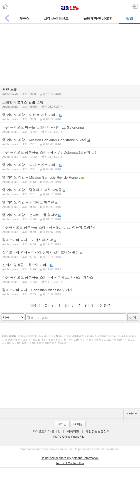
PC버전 (77, 424)
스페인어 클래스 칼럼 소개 (70, 104)
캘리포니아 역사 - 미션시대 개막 (70, 241)
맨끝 (107, 305)
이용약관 (73, 431)
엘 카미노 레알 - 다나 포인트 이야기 (70, 166)
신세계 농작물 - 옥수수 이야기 (70, 266)
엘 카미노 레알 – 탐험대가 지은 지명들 (70, 191)
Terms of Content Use (70, 463)
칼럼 (129, 18)
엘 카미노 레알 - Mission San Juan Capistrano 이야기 (70, 141)
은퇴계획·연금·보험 (98, 18)
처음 (33, 305)
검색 (132, 317)
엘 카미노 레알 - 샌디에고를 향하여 (70, 216)
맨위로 (131, 413)
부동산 (24, 18)
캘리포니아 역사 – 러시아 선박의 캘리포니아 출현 (70, 254)
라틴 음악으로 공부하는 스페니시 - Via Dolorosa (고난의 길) (70, 154)
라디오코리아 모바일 (46, 431)
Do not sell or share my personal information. (70, 458)
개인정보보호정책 (97, 431)
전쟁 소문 (70, 91)
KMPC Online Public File (68, 436)
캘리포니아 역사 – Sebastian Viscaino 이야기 (70, 291)
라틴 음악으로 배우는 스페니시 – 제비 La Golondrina (70, 129)
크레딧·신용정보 (56, 18)
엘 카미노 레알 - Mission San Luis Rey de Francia (70, 179)
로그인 (62, 424)
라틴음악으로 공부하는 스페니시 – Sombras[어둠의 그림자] (70, 229)
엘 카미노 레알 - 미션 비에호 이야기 (70, 116)
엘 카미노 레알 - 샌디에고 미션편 (70, 204)
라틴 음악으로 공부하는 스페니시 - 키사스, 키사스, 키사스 (70, 279)
